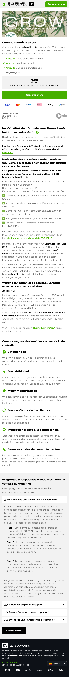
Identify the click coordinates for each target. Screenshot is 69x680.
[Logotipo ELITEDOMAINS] (34, 645)
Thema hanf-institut (44, 328)
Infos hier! (7, 152)
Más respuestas (13, 630)
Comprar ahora (56, 4)
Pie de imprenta (10, 662)
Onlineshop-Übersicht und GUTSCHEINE (29, 238)
